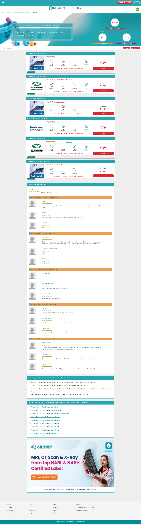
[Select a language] (136, 3)
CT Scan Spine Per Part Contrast (21, 12)
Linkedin (55, 513)
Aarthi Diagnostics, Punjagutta (37, 138)
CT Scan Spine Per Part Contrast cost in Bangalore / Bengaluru (49, 413)
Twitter (54, 510)
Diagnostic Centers (81, 510)
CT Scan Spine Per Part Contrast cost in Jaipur (44, 423)
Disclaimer (32, 510)
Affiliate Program (81, 513)
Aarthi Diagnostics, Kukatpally (37, 76)
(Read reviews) (69, 79)
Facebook (55, 507)
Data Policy (9, 507)
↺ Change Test (135, 48)
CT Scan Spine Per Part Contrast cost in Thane (44, 430)
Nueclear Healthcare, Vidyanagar (38, 119)
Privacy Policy (9, 513)
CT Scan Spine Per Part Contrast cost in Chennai (45, 417)
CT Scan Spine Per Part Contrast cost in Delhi (44, 407)
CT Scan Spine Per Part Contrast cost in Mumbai (45, 420)
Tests (8, 12)
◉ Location (126, 48)
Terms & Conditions (11, 516)
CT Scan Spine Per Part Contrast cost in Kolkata (45, 427)
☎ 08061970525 (125, 2)
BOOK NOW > (103, 68)
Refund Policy (9, 510)
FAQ (30, 507)
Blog (30, 513)
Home (3, 12)
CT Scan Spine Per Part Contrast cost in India (44, 433)
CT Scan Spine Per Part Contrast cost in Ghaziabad (45, 410)
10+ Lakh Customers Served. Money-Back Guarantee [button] (42, 25)
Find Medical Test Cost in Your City (85, 507)
